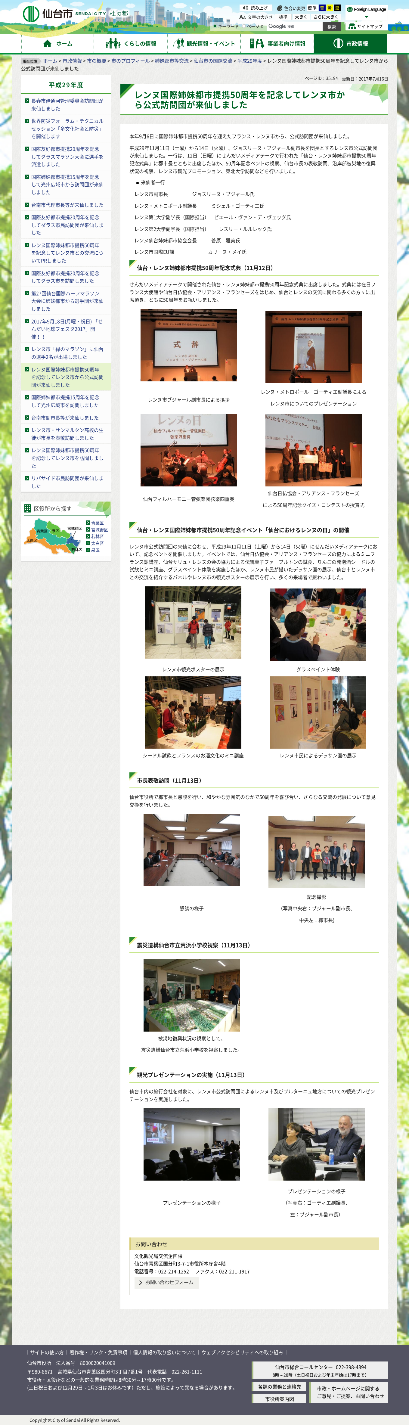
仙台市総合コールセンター (304, 1367)
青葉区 (97, 523)
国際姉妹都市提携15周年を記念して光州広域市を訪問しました (65, 400)
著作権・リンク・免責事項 (98, 1352)
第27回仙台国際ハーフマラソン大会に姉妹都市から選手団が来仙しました (67, 301)
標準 (312, 8)
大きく (301, 17)
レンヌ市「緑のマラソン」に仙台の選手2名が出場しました (67, 352)
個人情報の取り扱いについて (164, 1352)
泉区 (95, 550)
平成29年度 (249, 60)
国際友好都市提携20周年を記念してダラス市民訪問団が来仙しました (67, 224)
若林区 (97, 536)
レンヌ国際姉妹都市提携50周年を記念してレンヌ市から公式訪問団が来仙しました (67, 377)
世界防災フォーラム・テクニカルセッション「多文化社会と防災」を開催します (67, 128)
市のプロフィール (130, 60)
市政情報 (72, 60)
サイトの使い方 (47, 1352)
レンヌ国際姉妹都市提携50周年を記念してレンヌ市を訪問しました (67, 457)
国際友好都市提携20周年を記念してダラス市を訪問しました (65, 276)
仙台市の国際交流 (213, 60)
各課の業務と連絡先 (279, 1386)
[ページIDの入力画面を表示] (244, 26)
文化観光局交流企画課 (158, 1255)
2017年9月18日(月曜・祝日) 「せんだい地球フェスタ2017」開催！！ (67, 329)
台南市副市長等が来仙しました (65, 417)
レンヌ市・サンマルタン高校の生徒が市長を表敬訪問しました (67, 433)
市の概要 (96, 60)
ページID (253, 26)
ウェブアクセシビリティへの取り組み (242, 1352)
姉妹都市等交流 (172, 60)
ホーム (50, 60)
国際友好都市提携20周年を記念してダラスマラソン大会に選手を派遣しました (67, 156)
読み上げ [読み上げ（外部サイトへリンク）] (259, 8)
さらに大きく (326, 17)
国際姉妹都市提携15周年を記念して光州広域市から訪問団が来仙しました (67, 184)
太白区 (97, 543)
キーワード (226, 26)
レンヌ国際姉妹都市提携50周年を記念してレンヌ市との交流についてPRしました (67, 252)
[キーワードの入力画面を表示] (215, 26)
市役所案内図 (279, 1398)
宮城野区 (99, 529)
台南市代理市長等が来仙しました (67, 204)
